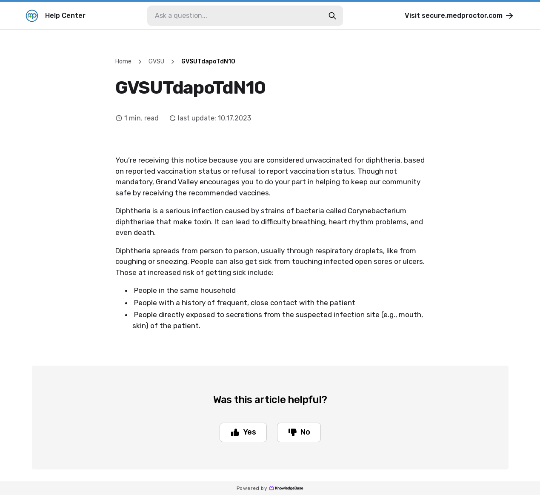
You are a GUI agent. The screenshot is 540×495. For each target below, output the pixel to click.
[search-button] (332, 16)
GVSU (156, 61)
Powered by (270, 488)
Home (123, 61)
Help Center (56, 15)
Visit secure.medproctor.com (459, 16)
